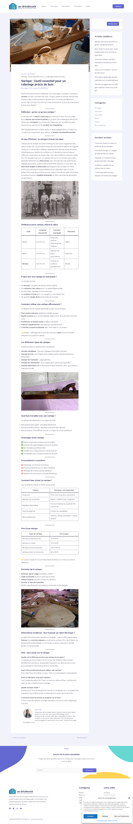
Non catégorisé (100, 128)
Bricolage (57, 7)
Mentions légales (112, 820)
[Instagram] (17, 809)
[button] (129, 798)
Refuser (105, 816)
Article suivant (82, 738)
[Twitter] (13, 809)
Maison (45, 7)
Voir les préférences (121, 816)
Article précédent (19, 738)
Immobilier (84, 7)
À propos (107, 793)
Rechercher (113, 24)
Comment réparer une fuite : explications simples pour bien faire (106, 62)
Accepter (90, 816)
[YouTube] (21, 809)
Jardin (96, 7)
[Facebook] (10, 809)
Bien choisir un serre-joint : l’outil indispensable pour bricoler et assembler (105, 52)
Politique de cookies (102, 820)
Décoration (70, 7)
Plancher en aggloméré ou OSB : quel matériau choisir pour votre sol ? (105, 91)
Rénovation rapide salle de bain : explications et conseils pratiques (107, 80)
